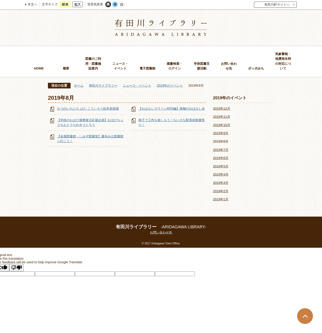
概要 (66, 68)
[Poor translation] (16, 267)
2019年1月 (220, 199)
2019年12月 (221, 108)
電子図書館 (147, 68)
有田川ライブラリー (103, 85)
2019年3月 (220, 183)
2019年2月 (220, 191)
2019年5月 (220, 166)
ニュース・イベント (120, 66)
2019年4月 (220, 174)
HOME (39, 68)
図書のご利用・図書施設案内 (93, 63)
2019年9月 (220, 133)
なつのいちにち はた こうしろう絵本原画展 (88, 108)
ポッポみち (256, 68)
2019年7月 (220, 150)
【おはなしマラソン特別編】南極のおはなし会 (171, 108)
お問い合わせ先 (229, 66)
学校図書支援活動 (202, 66)
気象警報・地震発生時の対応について (283, 61)
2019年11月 (221, 116)
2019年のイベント (170, 85)
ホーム (78, 85)
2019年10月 (221, 125)
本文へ (32, 4)
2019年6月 (220, 158)
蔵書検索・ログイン (174, 66)
